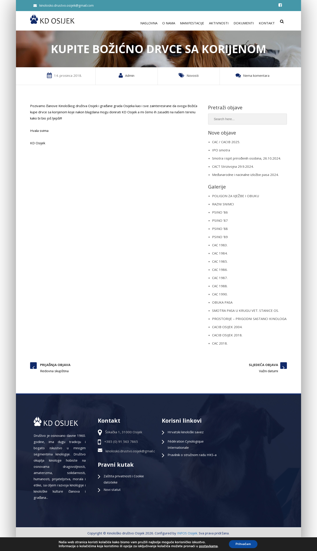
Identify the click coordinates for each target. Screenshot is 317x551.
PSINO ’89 (220, 237)
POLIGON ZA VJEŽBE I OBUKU (235, 196)
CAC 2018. (220, 343)
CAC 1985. (220, 261)
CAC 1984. (220, 253)
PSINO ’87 (220, 220)
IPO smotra (221, 150)
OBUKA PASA (222, 302)
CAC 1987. (220, 278)
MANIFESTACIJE (192, 23)
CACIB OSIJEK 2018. (227, 335)
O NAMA (168, 23)
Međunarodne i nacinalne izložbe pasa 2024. (245, 174)
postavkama (208, 546)
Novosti (193, 75)
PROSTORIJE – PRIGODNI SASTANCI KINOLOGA (249, 318)
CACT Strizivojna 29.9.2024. (233, 166)
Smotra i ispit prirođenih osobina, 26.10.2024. (246, 158)
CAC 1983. (220, 245)
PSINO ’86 (220, 212)
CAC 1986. (220, 269)
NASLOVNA (148, 23)
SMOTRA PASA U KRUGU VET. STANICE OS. (245, 310)
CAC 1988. (220, 286)
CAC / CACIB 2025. (226, 142)
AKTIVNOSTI (219, 23)
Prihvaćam (243, 544)
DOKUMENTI (244, 23)
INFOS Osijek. (187, 533)
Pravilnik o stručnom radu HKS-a (192, 455)
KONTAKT (267, 23)
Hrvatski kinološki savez (186, 432)
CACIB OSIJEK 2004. (227, 327)
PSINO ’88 (220, 228)
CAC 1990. (220, 294)
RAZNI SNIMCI (223, 204)
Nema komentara (256, 75)
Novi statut (112, 489)
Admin (129, 75)
